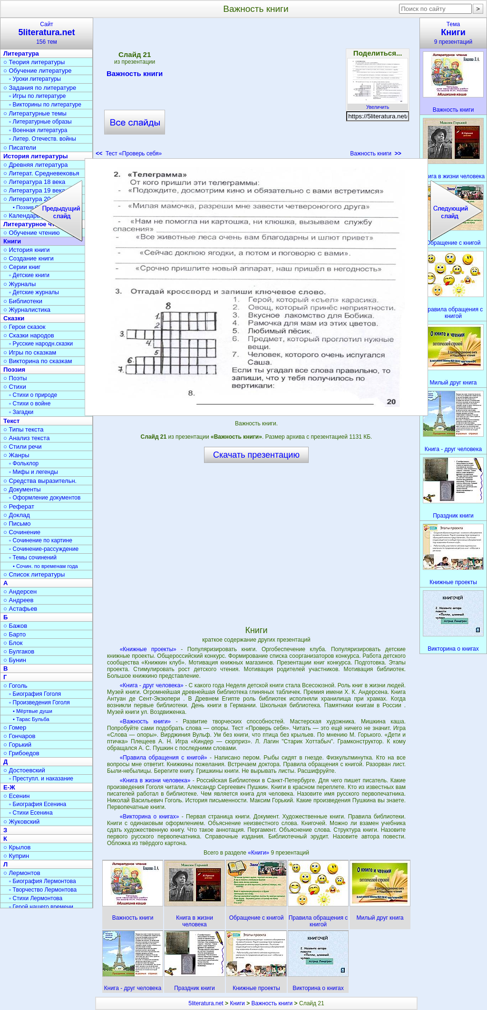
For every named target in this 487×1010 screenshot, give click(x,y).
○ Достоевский (24, 770)
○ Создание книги (28, 258)
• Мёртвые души (32, 711)
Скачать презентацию (256, 455)
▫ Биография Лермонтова (42, 881)
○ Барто (14, 634)
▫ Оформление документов (44, 497)
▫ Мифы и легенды (33, 472)
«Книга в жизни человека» (155, 780)
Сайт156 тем (46, 33)
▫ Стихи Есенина (31, 812)
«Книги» (259, 852)
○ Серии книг (21, 266)
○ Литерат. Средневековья (41, 173)
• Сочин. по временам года (45, 566)
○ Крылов (16, 847)
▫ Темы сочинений (33, 557)
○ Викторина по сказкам (37, 361)
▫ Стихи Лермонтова (35, 898)
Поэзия (14, 369)
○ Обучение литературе (37, 70)
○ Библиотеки (22, 301)
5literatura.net (205, 1003)
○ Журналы (19, 284)
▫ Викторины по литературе (45, 104)
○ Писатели (19, 147)
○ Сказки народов (28, 335)
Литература (21, 53)
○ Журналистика (26, 309)
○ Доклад (16, 515)
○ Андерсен (20, 591)
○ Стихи (14, 386)
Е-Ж (9, 787)
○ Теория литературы (34, 62)
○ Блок (13, 642)
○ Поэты (15, 378)
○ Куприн (16, 855)
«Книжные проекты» (148, 649)
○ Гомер (14, 727)
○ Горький (17, 744)
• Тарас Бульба (31, 719)
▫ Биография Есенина (37, 804)
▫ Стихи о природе (33, 395)
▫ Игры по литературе (37, 96)
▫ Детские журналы (34, 292)
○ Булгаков (18, 651)
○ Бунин (14, 660)
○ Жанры (16, 455)
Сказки (13, 318)
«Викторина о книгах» (149, 816)
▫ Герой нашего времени (41, 907)
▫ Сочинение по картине (40, 540)
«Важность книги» (145, 721)
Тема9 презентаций (453, 33)
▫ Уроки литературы (35, 79)
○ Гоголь (15, 685)
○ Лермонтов (21, 872)
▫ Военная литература (38, 130)
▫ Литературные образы (40, 121)
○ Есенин (16, 795)
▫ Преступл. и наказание (41, 778)
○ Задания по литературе (39, 87)
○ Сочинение (21, 532)
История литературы (35, 156)
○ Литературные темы (35, 113)
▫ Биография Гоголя (35, 694)
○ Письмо (17, 523)
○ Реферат (18, 506)
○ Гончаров (19, 736)
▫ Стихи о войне (29, 403)
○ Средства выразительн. (40, 480)
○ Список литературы (34, 574)
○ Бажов (15, 625)
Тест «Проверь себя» (129, 153)
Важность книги (135, 75)
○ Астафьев (20, 608)
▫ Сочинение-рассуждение (43, 549)
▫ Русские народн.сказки (41, 343)
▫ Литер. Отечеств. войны (42, 138)
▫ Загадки (21, 412)
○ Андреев (18, 600)
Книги (237, 1003)
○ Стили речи (22, 446)
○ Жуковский (21, 821)
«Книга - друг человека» (152, 685)
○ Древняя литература (35, 164)
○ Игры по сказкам (29, 352)
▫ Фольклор (24, 463)
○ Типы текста (23, 429)
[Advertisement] (256, 90)
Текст (11, 420)
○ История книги (26, 249)
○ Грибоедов (21, 753)
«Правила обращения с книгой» (163, 757)
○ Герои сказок (24, 326)
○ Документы (21, 489)
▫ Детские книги (29, 275)
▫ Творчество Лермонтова (43, 889)
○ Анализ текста (26, 438)
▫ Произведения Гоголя (39, 702)
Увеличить (378, 104)
